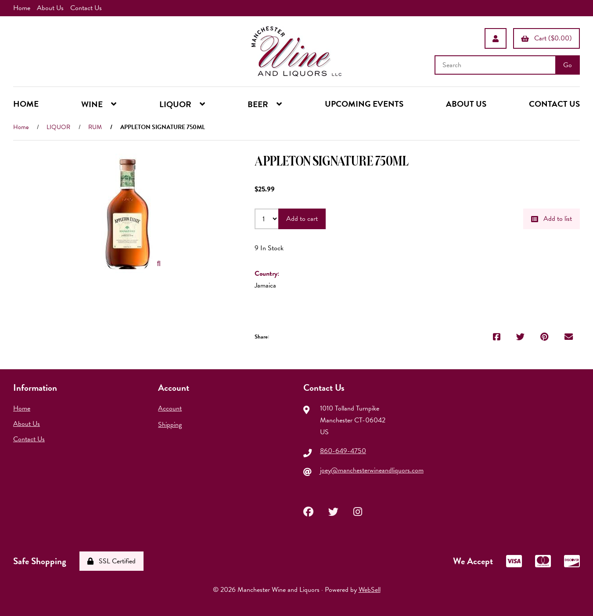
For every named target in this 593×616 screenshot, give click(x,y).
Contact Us (86, 8)
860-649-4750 (343, 451)
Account (170, 408)
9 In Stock (269, 248)
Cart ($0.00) (546, 38)
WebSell (370, 589)
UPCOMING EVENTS (364, 103)
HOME (26, 103)
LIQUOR (58, 127)
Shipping (170, 424)
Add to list (551, 218)
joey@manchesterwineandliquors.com (372, 470)
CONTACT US (554, 103)
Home (21, 8)
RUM (95, 127)
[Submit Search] (567, 65)
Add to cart (302, 218)
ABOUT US (466, 103)
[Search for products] (496, 65)
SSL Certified (111, 561)
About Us (50, 8)
